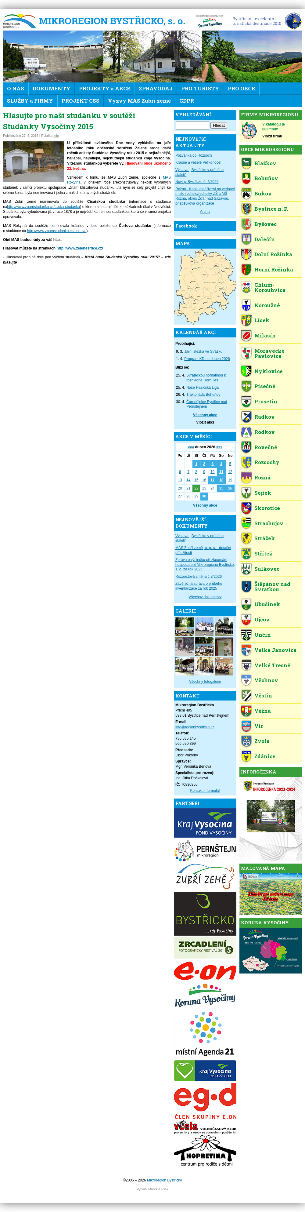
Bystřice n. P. (271, 208)
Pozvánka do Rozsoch (193, 155)
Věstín (263, 695)
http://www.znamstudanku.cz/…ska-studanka (43, 207)
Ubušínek (267, 604)
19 (230, 480)
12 (230, 472)
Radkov (264, 416)
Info (56, 135)
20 (180, 488)
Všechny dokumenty (204, 597)
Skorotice (267, 507)
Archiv (205, 211)
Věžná (262, 710)
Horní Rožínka (273, 269)
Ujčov (262, 619)
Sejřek (262, 492)
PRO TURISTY (200, 88)
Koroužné (267, 305)
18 (221, 480)
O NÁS (15, 88)
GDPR (186, 100)
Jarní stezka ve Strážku (203, 351)
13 (180, 480)
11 (221, 472)
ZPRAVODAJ (156, 88)
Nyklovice (268, 371)
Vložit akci (205, 422)
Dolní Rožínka (273, 254)
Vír (258, 726)
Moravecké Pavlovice (269, 353)
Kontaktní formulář (205, 790)
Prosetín (265, 401)
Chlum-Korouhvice (269, 287)
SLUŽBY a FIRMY (30, 100)
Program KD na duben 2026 (207, 359)
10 (212, 472)
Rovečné (265, 447)
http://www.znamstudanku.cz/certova (57, 231)
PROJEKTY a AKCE (104, 88)
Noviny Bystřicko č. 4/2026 (196, 182)
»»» (219, 447)
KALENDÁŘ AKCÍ (195, 332)
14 (188, 480)
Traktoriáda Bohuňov (203, 394)
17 (212, 480)
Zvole (262, 740)
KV (209, 21)
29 (196, 496)
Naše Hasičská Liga (202, 387)
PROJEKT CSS (80, 100)
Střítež (263, 553)
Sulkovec (266, 568)
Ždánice (264, 756)
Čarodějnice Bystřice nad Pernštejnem (206, 404)
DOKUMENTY (51, 88)
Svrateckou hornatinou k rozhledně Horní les (206, 377)
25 (221, 488)
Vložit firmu (272, 136)
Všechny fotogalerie (205, 681)
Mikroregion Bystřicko (96, 21)
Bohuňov (266, 178)
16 (204, 480)
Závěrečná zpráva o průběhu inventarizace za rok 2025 (198, 586)
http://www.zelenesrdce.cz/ (79, 248)
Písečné (264, 386)
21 (188, 488)
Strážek (264, 538)
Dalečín (264, 239)
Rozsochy (266, 462)
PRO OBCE (241, 88)
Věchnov (266, 680)
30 (204, 496)
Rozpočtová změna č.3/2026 (198, 576)
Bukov (263, 193)
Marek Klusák (158, 1189)
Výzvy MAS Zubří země (139, 100)
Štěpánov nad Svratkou (272, 587)
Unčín (262, 634)
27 (180, 496)
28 (188, 496)
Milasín (265, 335)
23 (204, 488)
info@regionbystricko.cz (194, 727)
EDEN (265, 21)
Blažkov (265, 163)
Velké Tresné (272, 665)
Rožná (262, 477)
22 (196, 488)
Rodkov (264, 431)
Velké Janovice (275, 649)
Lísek (261, 320)
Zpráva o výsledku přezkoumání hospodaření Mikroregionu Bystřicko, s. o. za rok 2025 (205, 564)
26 (230, 488)
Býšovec (265, 223)
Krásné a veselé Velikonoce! (198, 162)
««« (191, 447)
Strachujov (268, 523)
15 (196, 480)
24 (212, 488)
